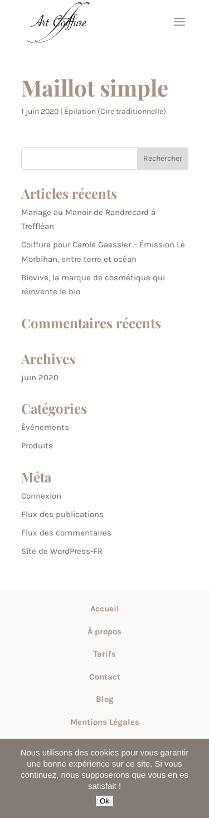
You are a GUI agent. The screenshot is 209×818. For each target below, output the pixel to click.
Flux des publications (62, 514)
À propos (104, 631)
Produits (37, 446)
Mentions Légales (104, 722)
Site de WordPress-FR (62, 551)
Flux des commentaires (66, 533)
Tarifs (104, 654)
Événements (45, 427)
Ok (104, 801)
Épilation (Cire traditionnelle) (115, 111)
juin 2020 (40, 377)
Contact (104, 677)
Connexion (41, 496)
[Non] (195, 778)
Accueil (104, 609)
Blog (105, 699)
